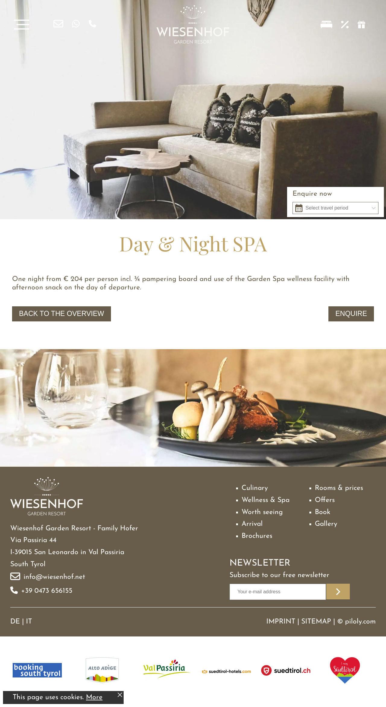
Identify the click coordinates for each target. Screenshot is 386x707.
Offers (325, 500)
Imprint (280, 621)
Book (322, 512)
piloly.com (360, 621)
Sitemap (316, 621)
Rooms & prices (339, 488)
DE (15, 621)
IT (29, 621)
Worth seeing (262, 512)
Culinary (255, 488)
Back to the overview (61, 313)
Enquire (351, 313)
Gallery (326, 524)
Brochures (257, 536)
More (94, 697)
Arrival (252, 524)
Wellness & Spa (266, 500)
